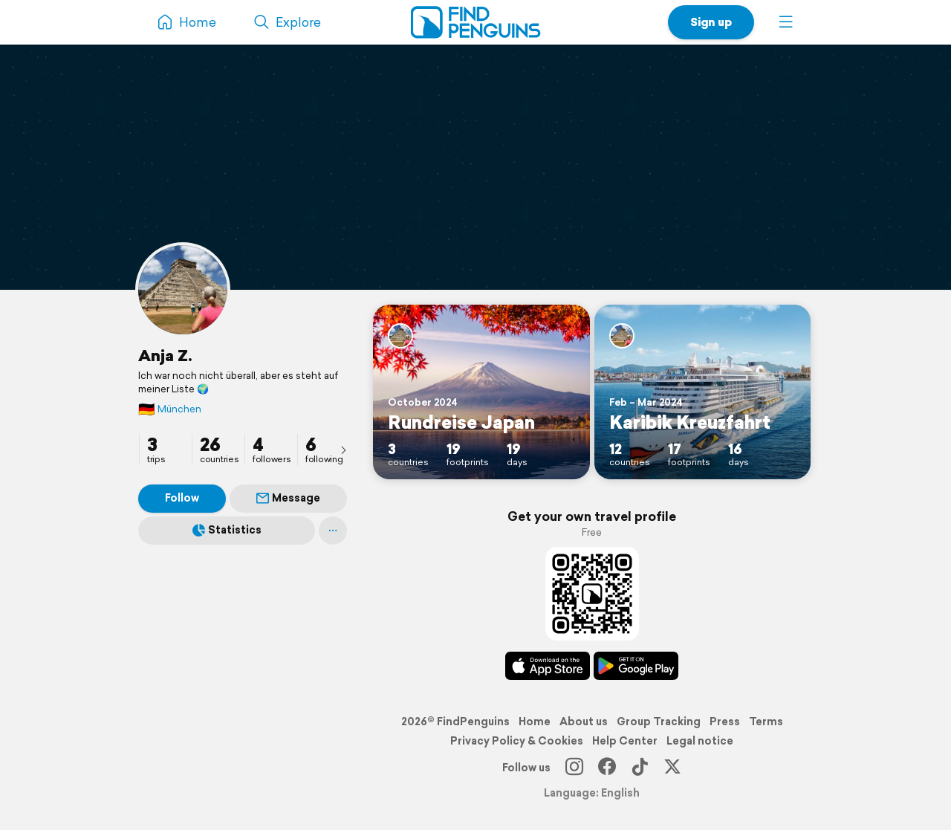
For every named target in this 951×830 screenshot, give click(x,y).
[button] (786, 22)
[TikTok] (640, 767)
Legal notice (699, 740)
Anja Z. (165, 355)
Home (535, 721)
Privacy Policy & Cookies (516, 740)
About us (583, 721)
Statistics (227, 529)
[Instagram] (574, 767)
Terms (766, 721)
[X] (672, 767)
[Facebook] (607, 767)
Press (725, 721)
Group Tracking (659, 721)
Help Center (625, 740)
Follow (182, 497)
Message (288, 497)
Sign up (711, 22)
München (169, 409)
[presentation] (343, 449)
